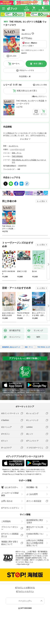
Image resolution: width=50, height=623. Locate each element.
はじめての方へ (9, 487)
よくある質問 (32, 494)
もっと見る (41, 201)
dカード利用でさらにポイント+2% (31, 50)
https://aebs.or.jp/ (23, 564)
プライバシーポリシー (9, 528)
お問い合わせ (7, 501)
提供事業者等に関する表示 (34, 521)
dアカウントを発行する (25, 588)
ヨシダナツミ (26, 34)
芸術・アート (16, 153)
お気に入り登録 (41, 85)
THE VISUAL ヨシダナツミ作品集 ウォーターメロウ (31, 102)
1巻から (35, 96)
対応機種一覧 (32, 487)
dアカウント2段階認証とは (9, 535)
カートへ (15, 64)
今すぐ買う (38, 64)
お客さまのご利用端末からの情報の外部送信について (34, 542)
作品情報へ (23, 76)
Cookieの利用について (34, 535)
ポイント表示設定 (33, 501)
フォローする (32, 33)
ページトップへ (25, 601)
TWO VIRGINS (17, 156)
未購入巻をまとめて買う (27, 91)
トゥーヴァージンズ (17, 149)
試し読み (13, 56)
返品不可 (24, 53)
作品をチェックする (26, 70)
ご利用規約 (6, 521)
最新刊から (43, 96)
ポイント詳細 (27, 46)
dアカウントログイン (10, 508)
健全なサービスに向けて (34, 528)
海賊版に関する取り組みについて (9, 543)
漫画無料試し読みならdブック (11, 347)
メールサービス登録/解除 (10, 494)
